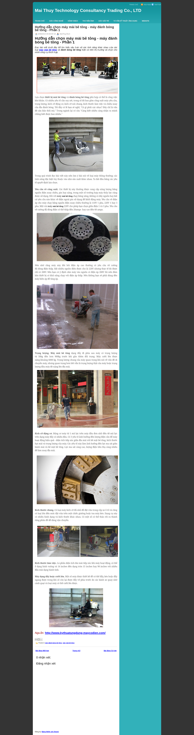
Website (145, 21)
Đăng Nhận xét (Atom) (50, 732)
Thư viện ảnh (88, 21)
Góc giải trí (103, 21)
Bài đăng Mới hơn (42, 651)
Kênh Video (73, 21)
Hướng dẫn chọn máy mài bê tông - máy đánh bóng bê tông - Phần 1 (74, 28)
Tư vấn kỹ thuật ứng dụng (125, 21)
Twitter (156, 4)
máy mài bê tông (68, 643)
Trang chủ (133, 4)
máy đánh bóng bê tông (53, 643)
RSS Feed (146, 4)
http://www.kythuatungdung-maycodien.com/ (75, 632)
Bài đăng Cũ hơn (110, 651)
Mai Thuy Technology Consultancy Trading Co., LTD (88, 10)
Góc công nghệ (56, 21)
